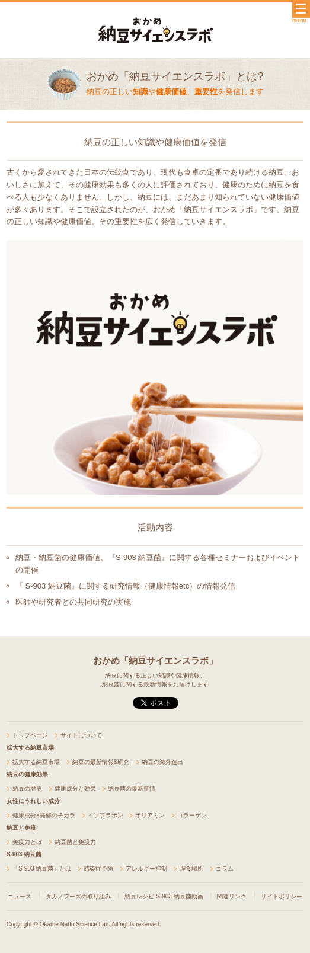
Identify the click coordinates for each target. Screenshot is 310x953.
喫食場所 (191, 868)
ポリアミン (150, 815)
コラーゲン (192, 815)
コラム (225, 868)
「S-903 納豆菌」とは (41, 868)
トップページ (30, 735)
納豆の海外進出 (162, 762)
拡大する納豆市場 (36, 762)
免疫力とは (27, 842)
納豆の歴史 (27, 788)
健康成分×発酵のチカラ (43, 815)
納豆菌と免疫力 (75, 842)
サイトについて (81, 735)
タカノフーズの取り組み (78, 896)
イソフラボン (105, 815)
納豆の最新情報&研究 (101, 762)
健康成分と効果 (75, 788)
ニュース (19, 896)
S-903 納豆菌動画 (179, 896)
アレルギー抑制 (146, 868)
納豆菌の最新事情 (131, 788)
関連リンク (232, 896)
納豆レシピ (139, 896)
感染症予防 (98, 868)
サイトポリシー (281, 896)
